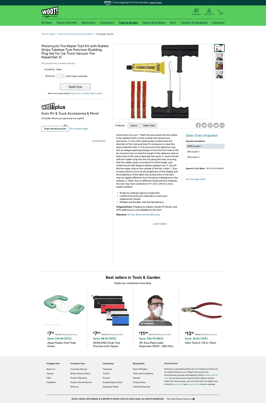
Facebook (107, 369)
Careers (50, 373)
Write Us (74, 387)
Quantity (50, 76)
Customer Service (78, 369)
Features (120, 125)
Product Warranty (78, 378)
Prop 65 (136, 378)
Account (209, 12)
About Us (50, 369)
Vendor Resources (141, 387)
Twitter (106, 373)
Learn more (156, 2)
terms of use (178, 384)
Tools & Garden (48, 34)
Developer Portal (110, 387)
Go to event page (79, 128)
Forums (196, 12)
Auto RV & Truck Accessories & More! (75, 34)
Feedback (51, 382)
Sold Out (75, 87)
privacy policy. (193, 384)
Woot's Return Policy (80, 373)
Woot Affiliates (140, 369)
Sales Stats (149, 125)
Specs (134, 125)
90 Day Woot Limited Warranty (143, 214)
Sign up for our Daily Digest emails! (87, 93)
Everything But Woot (112, 382)
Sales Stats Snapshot (202, 135)
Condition (49, 69)
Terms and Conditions (143, 373)
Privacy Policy (139, 382)
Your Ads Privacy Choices (178, 399)
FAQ (48, 378)
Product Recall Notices (81, 382)
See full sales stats (195, 179)
